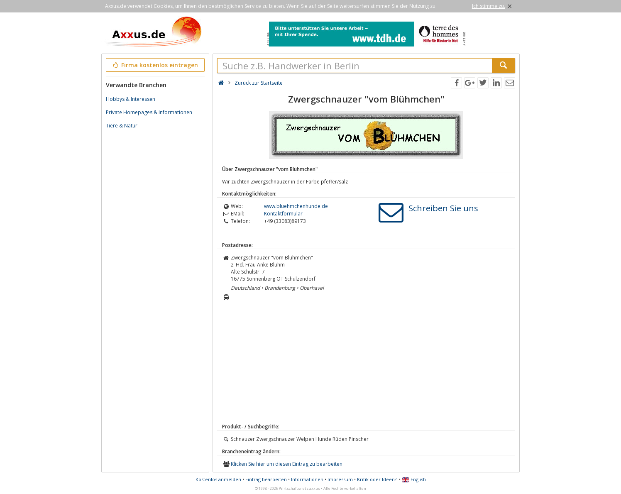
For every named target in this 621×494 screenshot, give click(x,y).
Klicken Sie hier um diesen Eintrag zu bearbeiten (286, 463)
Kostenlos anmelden (218, 479)
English (414, 479)
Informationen (307, 479)
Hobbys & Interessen (130, 99)
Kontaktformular (283, 213)
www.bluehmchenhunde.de (296, 206)
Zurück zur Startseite (259, 82)
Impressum (340, 479)
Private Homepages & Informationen (149, 112)
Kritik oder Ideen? (376, 479)
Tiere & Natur (121, 125)
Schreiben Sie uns (443, 208)
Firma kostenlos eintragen (154, 65)
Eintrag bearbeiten (266, 479)
